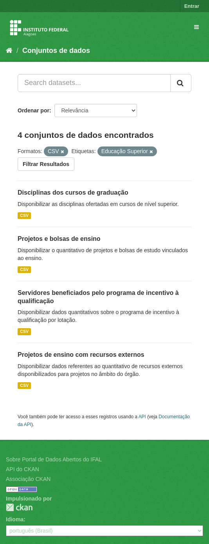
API (142, 416)
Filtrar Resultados (46, 164)
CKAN (19, 507)
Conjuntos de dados (56, 50)
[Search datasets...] (94, 83)
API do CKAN (22, 469)
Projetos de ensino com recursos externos (81, 354)
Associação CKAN (28, 479)
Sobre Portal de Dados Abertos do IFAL (54, 459)
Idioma (14, 519)
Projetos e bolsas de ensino (59, 238)
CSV (24, 215)
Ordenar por (33, 110)
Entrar (191, 6)
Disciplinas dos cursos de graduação (73, 192)
